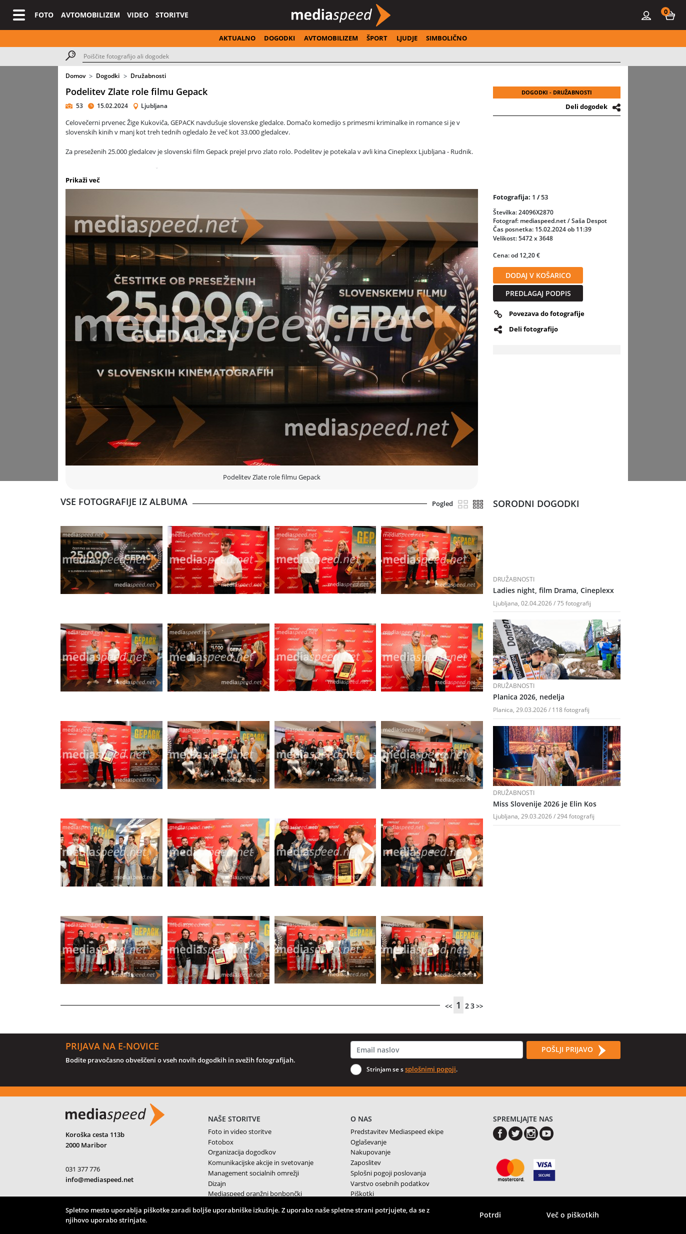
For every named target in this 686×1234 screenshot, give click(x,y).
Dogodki (108, 76)
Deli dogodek (587, 106)
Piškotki (362, 1193)
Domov (76, 76)
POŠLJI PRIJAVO (574, 1050)
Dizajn (217, 1183)
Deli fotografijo (533, 329)
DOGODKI (279, 38)
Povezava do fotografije (546, 313)
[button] (670, 15)
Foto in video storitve (240, 1131)
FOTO (44, 15)
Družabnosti (148, 76)
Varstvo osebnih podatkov (390, 1183)
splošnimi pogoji (430, 1069)
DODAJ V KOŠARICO (538, 275)
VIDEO (137, 15)
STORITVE (172, 15)
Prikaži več (83, 180)
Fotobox (221, 1142)
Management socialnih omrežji (253, 1173)
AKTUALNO (237, 38)
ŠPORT (377, 38)
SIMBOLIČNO (446, 38)
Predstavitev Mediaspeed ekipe (397, 1131)
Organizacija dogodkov (242, 1152)
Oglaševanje (368, 1142)
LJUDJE (407, 38)
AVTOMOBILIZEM (90, 15)
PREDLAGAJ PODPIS (538, 293)
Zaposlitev (365, 1162)
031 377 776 (83, 1169)
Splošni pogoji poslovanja (388, 1173)
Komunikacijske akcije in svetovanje (261, 1162)
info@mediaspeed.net (100, 1179)
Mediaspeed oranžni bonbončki (255, 1193)
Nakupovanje (370, 1152)
